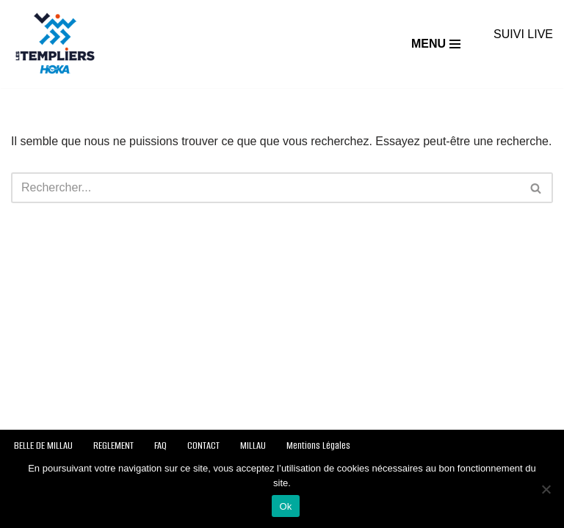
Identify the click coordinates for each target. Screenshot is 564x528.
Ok (285, 506)
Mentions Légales (318, 445)
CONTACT (203, 445)
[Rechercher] (265, 187)
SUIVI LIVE (523, 34)
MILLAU (253, 445)
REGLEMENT (113, 445)
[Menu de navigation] (435, 44)
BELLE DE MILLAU (43, 445)
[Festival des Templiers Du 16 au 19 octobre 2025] (55, 44)
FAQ (160, 445)
